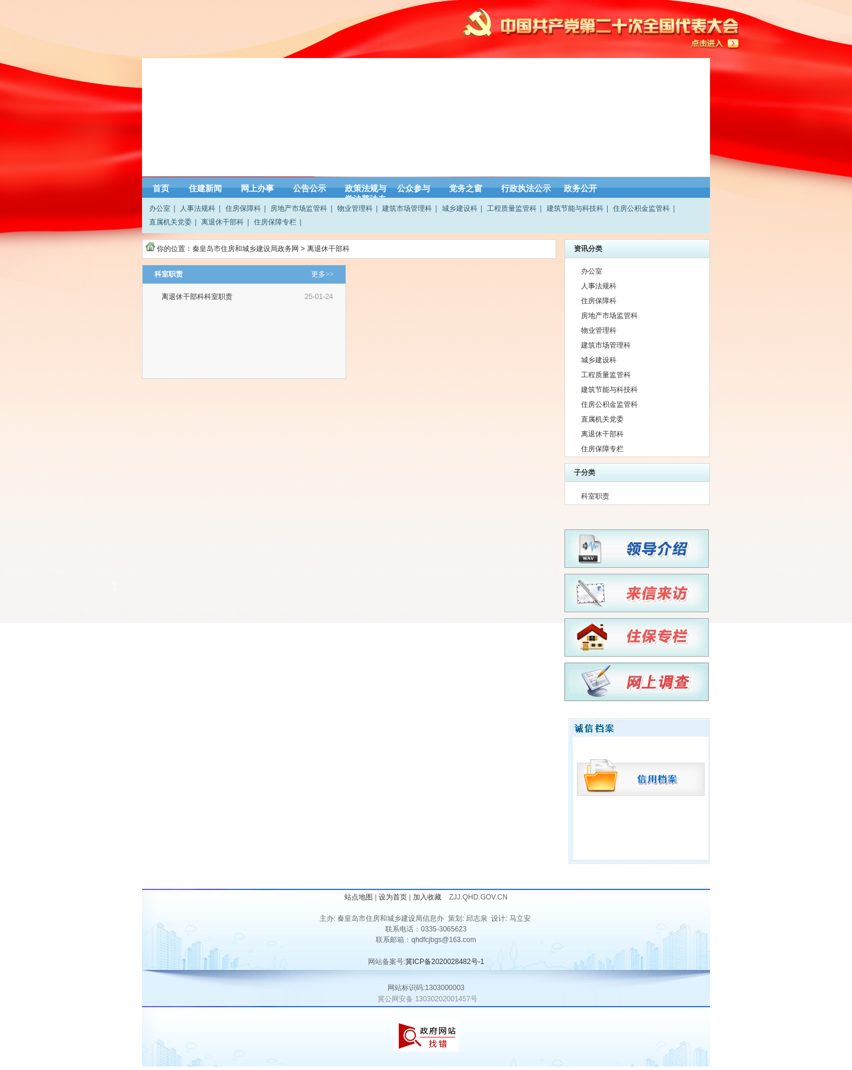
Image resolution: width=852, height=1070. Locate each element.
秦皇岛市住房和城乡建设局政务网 (245, 249)
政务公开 (580, 188)
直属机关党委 (170, 222)
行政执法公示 (526, 188)
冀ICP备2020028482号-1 (444, 961)
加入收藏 (428, 897)
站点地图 (358, 897)
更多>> (322, 274)
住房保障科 (243, 208)
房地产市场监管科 (298, 208)
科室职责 (595, 496)
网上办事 (257, 188)
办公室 (159, 208)
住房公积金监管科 (641, 208)
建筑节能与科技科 (575, 208)
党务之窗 (465, 188)
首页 (161, 188)
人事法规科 (197, 208)
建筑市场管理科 (407, 208)
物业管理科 (355, 208)
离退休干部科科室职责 (198, 297)
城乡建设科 (459, 208)
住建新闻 (205, 188)
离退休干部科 (222, 222)
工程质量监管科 (512, 208)
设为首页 (393, 897)
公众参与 (413, 188)
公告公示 (309, 188)
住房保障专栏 (275, 222)
